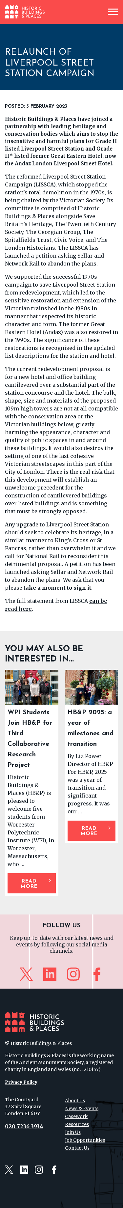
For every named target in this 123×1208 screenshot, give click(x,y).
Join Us (73, 1132)
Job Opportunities (85, 1140)
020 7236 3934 (24, 1126)
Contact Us (77, 1148)
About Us (75, 1101)
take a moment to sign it (57, 587)
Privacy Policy (21, 1082)
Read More (28, 884)
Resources (77, 1124)
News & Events (81, 1108)
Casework (76, 1116)
